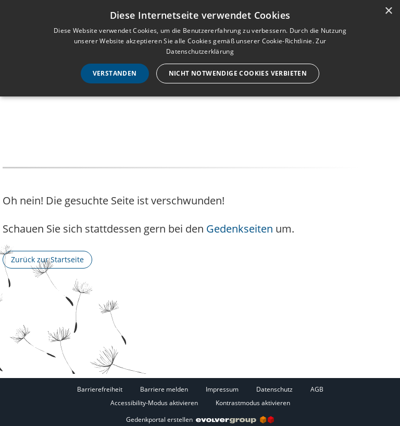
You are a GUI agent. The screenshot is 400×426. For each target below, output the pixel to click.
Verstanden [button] (115, 73)
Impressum (222, 389)
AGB (316, 389)
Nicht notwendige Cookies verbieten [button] (238, 73)
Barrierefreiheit (99, 389)
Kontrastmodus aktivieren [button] (253, 402)
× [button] (388, 11)
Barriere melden (164, 389)
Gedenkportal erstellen (200, 419)
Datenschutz (274, 389)
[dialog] (200, 48)
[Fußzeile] (200, 395)
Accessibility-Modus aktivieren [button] (154, 402)
